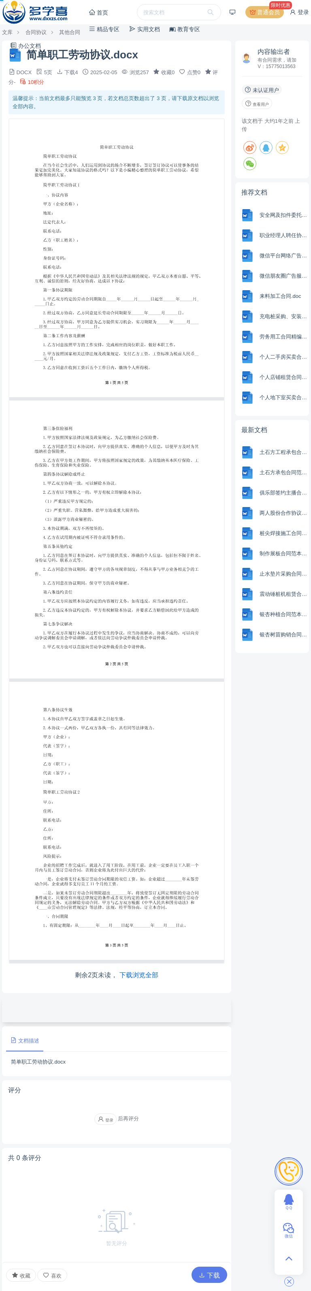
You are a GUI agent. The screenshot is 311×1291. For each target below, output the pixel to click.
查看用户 (257, 103)
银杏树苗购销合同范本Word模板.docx (283, 635)
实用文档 (144, 29)
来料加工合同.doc (280, 296)
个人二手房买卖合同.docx (283, 357)
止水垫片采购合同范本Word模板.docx (283, 574)
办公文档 (25, 45)
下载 (209, 1275)
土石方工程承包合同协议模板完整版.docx (283, 452)
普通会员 (266, 12)
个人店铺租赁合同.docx (283, 377)
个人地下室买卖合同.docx (283, 397)
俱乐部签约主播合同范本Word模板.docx (283, 493)
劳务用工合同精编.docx (283, 337)
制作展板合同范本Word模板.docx (283, 553)
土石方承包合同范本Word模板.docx (283, 472)
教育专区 (184, 29)
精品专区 (104, 29)
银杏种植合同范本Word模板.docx (283, 614)
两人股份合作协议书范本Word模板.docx (283, 513)
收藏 (21, 1275)
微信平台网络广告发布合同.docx (283, 256)
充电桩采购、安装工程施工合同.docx (283, 316)
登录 (299, 12)
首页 (98, 12)
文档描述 (24, 1040)
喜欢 (52, 1275)
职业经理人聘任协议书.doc (283, 235)
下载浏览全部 (138, 975)
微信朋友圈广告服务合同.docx (283, 276)
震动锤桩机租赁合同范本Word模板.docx (283, 594)
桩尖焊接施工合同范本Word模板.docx (283, 533)
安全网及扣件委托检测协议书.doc (283, 215)
